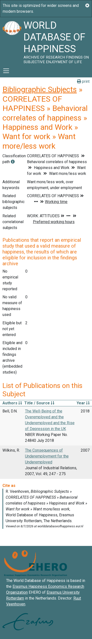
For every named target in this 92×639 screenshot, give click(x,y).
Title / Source (39, 403)
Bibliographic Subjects (39, 89)
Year (83, 403)
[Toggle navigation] (6, 70)
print (83, 81)
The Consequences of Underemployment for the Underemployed (47, 456)
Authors (12, 403)
